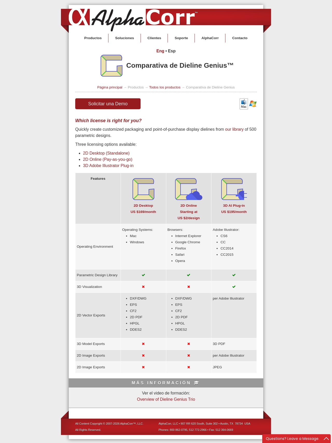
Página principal (109, 87)
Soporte (181, 38)
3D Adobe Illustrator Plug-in (108, 165)
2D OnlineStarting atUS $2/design (189, 212)
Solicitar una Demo (108, 103)
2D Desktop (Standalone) (106, 153)
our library (234, 129)
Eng (160, 51)
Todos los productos (165, 87)
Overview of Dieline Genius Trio (166, 399)
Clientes (154, 38)
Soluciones (124, 38)
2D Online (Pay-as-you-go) (107, 159)
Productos (93, 38)
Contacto (239, 38)
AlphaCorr (210, 38)
